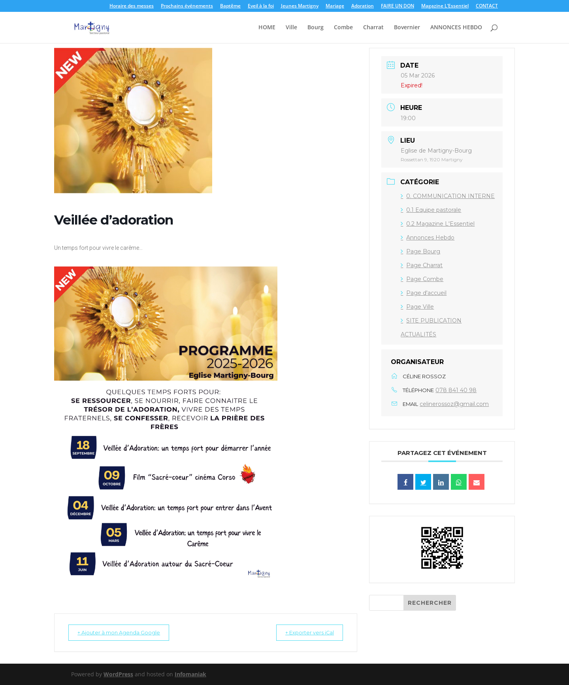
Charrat (373, 28)
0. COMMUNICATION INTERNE (448, 196)
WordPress (118, 674)
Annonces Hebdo (427, 237)
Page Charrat (422, 265)
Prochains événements (187, 6)
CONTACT (487, 6)
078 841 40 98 (456, 390)
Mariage (335, 6)
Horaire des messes (131, 6)
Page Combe (422, 279)
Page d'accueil (424, 292)
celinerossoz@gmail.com (454, 404)
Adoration (362, 6)
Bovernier (407, 28)
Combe (343, 28)
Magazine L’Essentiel (445, 6)
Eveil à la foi (261, 6)
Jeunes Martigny (299, 6)
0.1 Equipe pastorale (431, 209)
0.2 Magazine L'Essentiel (438, 223)
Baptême (230, 6)
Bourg (315, 28)
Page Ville (417, 306)
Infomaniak (190, 674)
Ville (291, 28)
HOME (266, 28)
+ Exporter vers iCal (304, 632)
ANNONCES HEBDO (456, 28)
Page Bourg (420, 251)
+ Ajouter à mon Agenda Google (123, 632)
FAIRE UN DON (397, 6)
